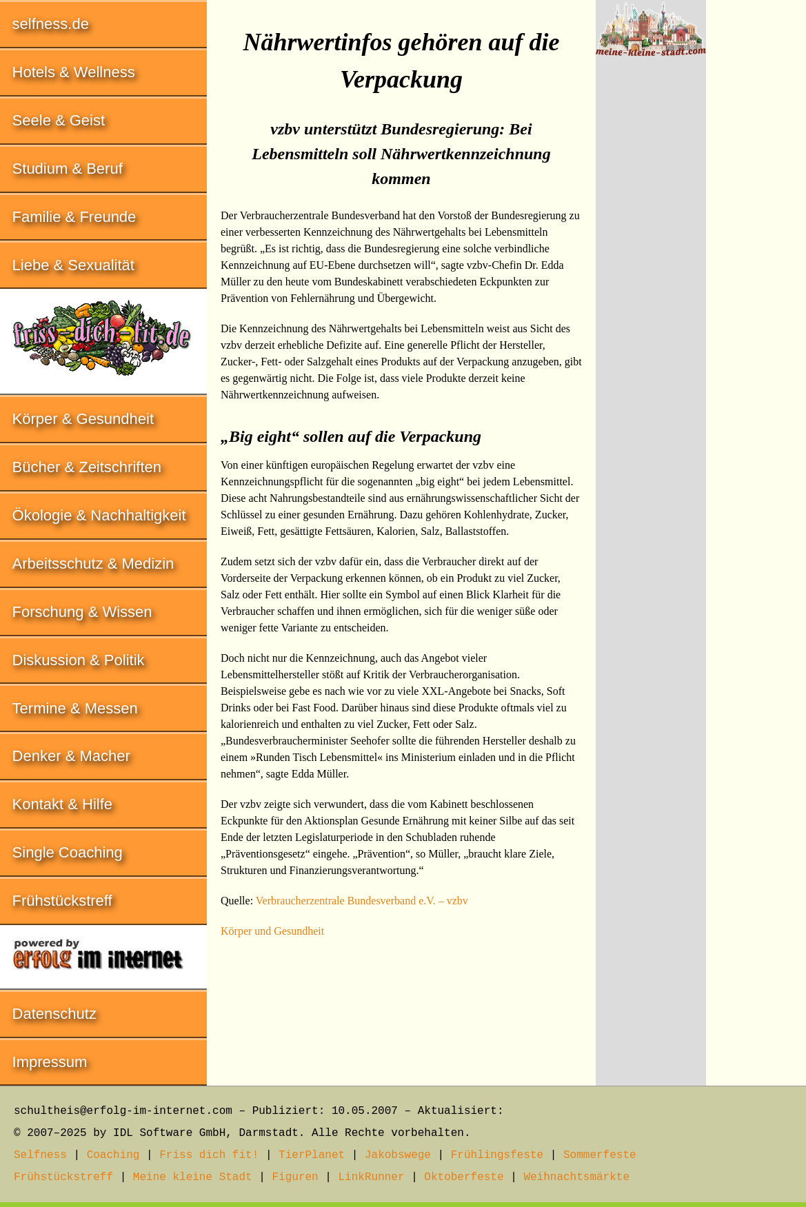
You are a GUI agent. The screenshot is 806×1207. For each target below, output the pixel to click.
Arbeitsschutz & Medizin (93, 563)
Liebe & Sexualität (73, 265)
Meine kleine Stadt (192, 1177)
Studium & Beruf (67, 168)
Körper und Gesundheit (272, 931)
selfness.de (50, 23)
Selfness (40, 1155)
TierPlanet (312, 1155)
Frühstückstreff (62, 900)
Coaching (113, 1155)
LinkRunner (372, 1177)
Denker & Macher (71, 755)
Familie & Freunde (74, 216)
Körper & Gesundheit (83, 418)
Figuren (295, 1177)
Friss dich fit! (209, 1155)
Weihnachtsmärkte (576, 1177)
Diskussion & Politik (78, 660)
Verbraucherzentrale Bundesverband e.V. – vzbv (362, 900)
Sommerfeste (599, 1155)
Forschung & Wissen (82, 611)
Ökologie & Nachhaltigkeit (99, 515)
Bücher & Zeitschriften (86, 467)
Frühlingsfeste (497, 1155)
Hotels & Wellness (73, 72)
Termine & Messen (75, 708)
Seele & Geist (58, 120)
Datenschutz (54, 1013)
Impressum (50, 1062)
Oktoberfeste (463, 1177)
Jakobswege (398, 1155)
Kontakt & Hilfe (62, 804)
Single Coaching (67, 852)
